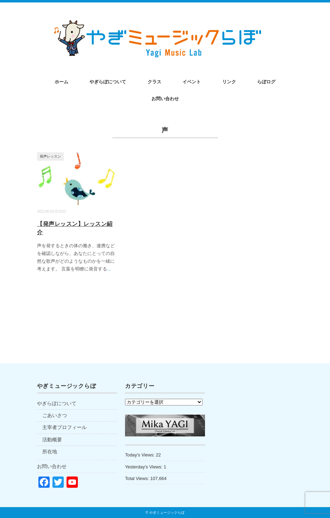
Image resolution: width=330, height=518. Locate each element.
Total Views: (137, 478)
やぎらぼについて (107, 81)
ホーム (61, 81)
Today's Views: (140, 455)
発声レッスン (50, 156)
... (109, 268)
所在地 (49, 451)
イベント (191, 81)
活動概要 (52, 439)
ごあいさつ (54, 415)
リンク (229, 81)
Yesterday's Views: (144, 466)
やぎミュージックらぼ (167, 512)
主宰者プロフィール (64, 427)
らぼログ (266, 81)
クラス (154, 81)
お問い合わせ (165, 98)
